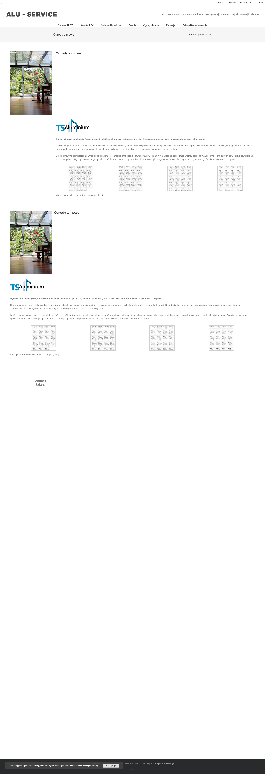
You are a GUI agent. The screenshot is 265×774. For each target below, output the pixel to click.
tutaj (102, 195)
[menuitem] (220, 2)
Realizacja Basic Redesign (162, 763)
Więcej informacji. (91, 766)
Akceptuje (111, 765)
